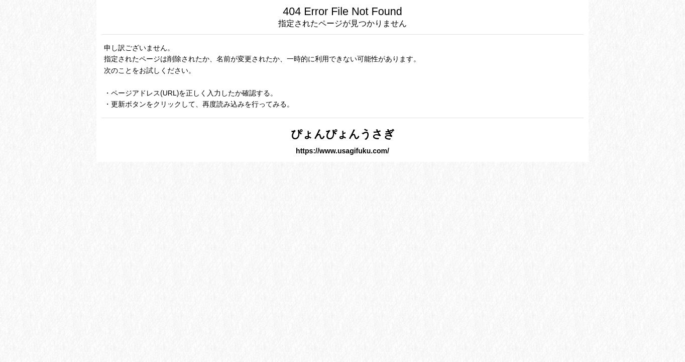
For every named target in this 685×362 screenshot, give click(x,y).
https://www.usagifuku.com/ (342, 151)
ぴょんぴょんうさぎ (343, 134)
